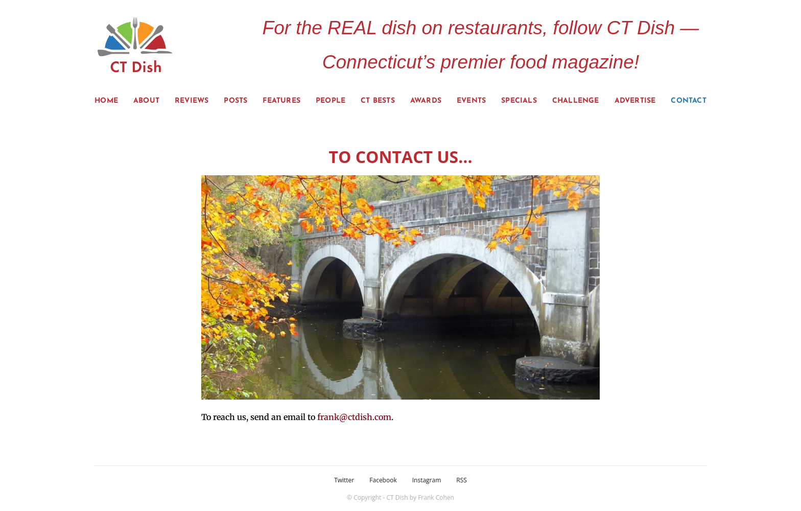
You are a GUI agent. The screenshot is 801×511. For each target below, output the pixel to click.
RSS (461, 480)
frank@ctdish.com (354, 417)
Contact (688, 101)
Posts (235, 101)
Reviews (191, 101)
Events (471, 101)
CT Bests (378, 101)
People (330, 101)
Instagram (426, 480)
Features (281, 101)
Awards (425, 101)
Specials (519, 101)
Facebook (382, 480)
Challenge (575, 101)
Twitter (344, 480)
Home (106, 101)
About (146, 101)
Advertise (635, 101)
